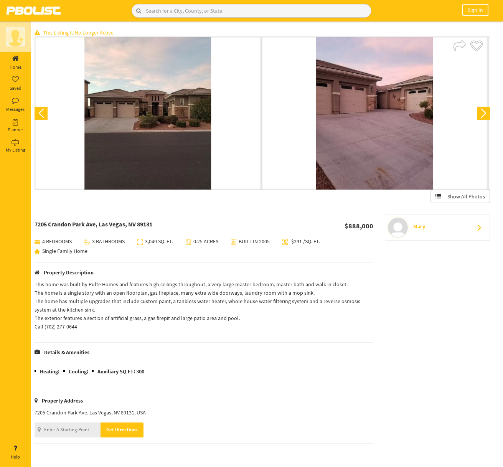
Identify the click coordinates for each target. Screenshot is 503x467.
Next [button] (483, 113)
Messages (15, 104)
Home (15, 62)
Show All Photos (460, 196)
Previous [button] (42, 113)
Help (15, 452)
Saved (15, 83)
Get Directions (124, 430)
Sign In (475, 10)
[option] (149, 113)
